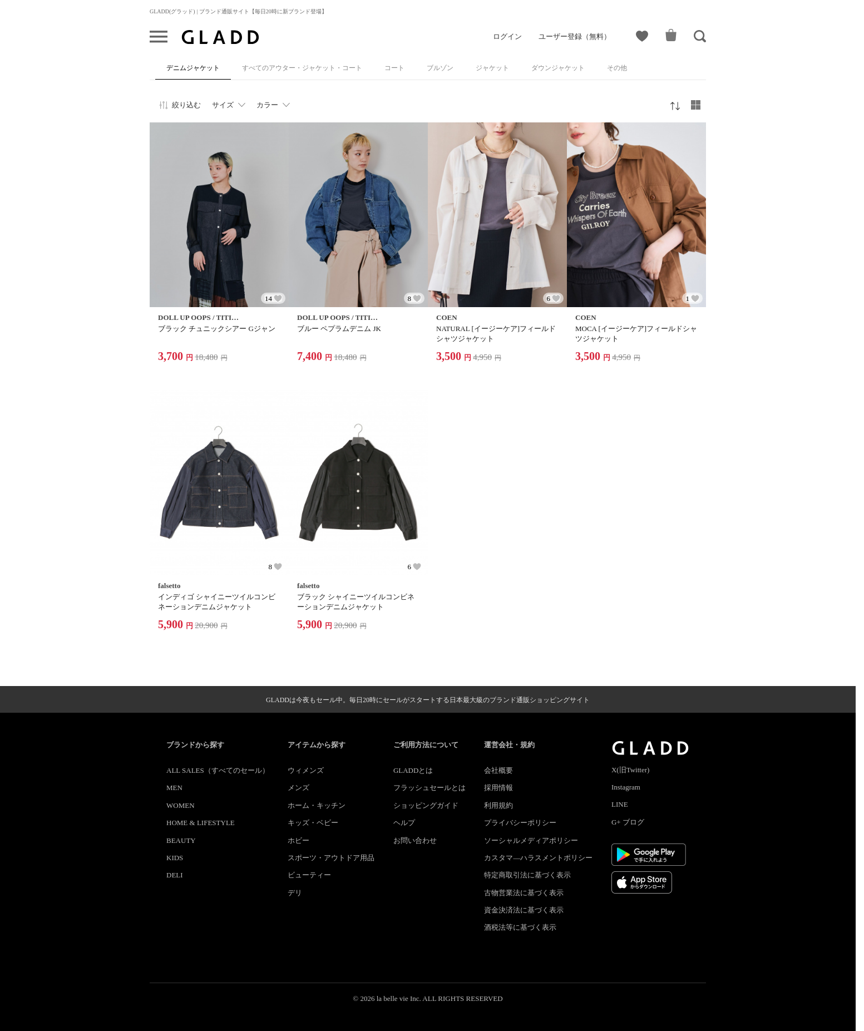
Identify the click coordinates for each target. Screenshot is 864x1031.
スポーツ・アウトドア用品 (331, 858)
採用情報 (498, 787)
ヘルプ (404, 822)
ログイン (507, 36)
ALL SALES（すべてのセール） (217, 770)
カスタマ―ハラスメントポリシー (538, 858)
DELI (174, 875)
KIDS (174, 858)
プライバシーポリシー (520, 822)
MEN (174, 787)
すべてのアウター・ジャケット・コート (302, 68)
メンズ (298, 787)
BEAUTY (181, 840)
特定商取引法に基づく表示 (527, 875)
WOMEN (180, 805)
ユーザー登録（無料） (575, 36)
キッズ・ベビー (313, 822)
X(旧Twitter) (630, 770)
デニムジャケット (193, 68)
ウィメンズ (306, 770)
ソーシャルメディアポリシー (531, 840)
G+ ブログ (627, 822)
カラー (267, 105)
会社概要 (498, 770)
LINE (619, 804)
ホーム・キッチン (316, 805)
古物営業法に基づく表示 (524, 893)
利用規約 (498, 805)
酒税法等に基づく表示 (520, 927)
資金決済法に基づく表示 (524, 910)
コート (394, 68)
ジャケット (492, 68)
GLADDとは (413, 770)
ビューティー (309, 875)
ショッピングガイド (425, 805)
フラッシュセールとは (429, 787)
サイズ (223, 105)
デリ (295, 893)
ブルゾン (440, 68)
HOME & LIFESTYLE (200, 822)
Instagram (625, 787)
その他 (617, 68)
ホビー (298, 840)
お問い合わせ (415, 840)
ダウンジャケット (558, 68)
